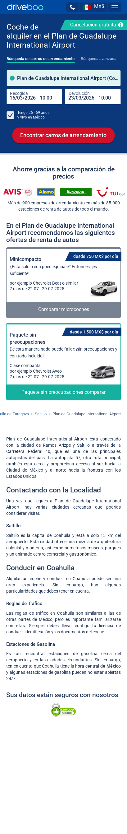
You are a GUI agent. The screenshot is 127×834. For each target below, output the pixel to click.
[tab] (40, 56)
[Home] (25, 7)
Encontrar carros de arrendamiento (63, 135)
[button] (72, 7)
